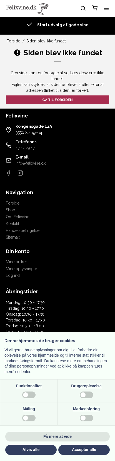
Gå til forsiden (57, 100)
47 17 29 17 (25, 148)
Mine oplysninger (21, 268)
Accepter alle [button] (84, 449)
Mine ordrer (16, 262)
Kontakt (12, 223)
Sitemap (13, 237)
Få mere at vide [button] (57, 436)
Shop (10, 210)
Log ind (13, 275)
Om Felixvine (17, 217)
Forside (12, 203)
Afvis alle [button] (30, 449)
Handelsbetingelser (23, 230)
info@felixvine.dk (31, 163)
